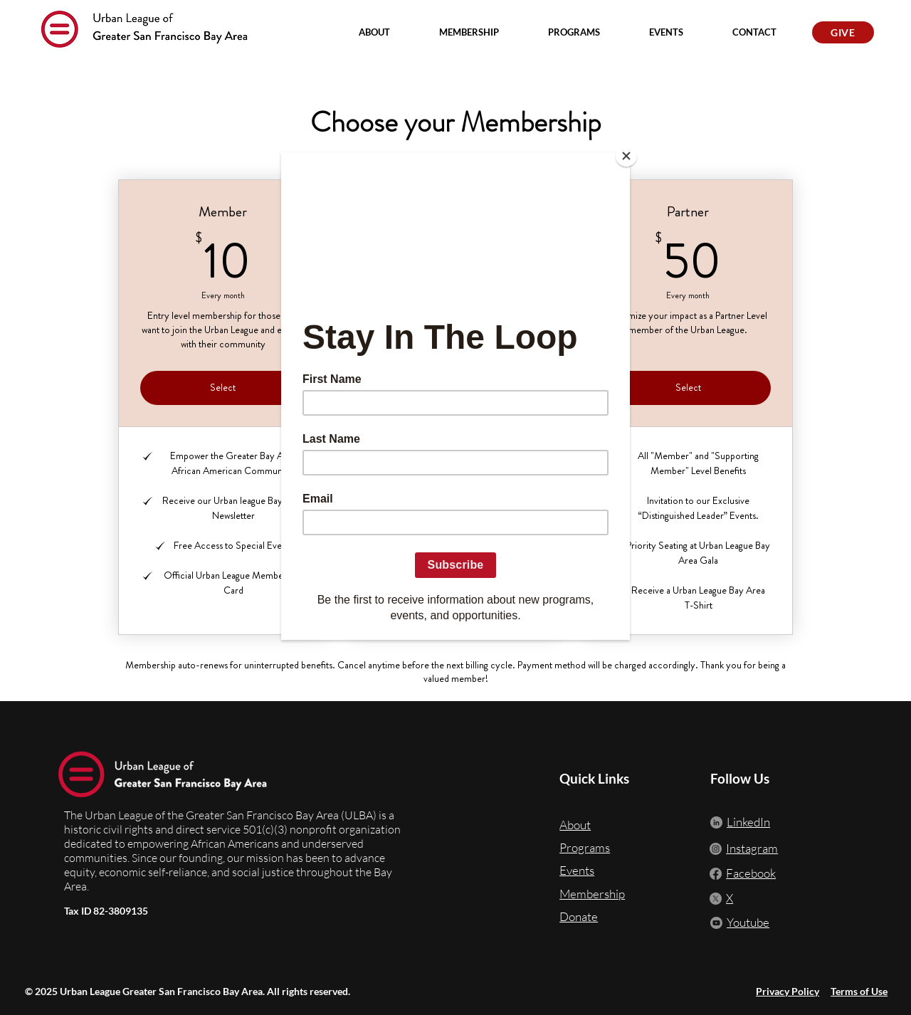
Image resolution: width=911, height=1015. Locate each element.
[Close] (626, 156)
